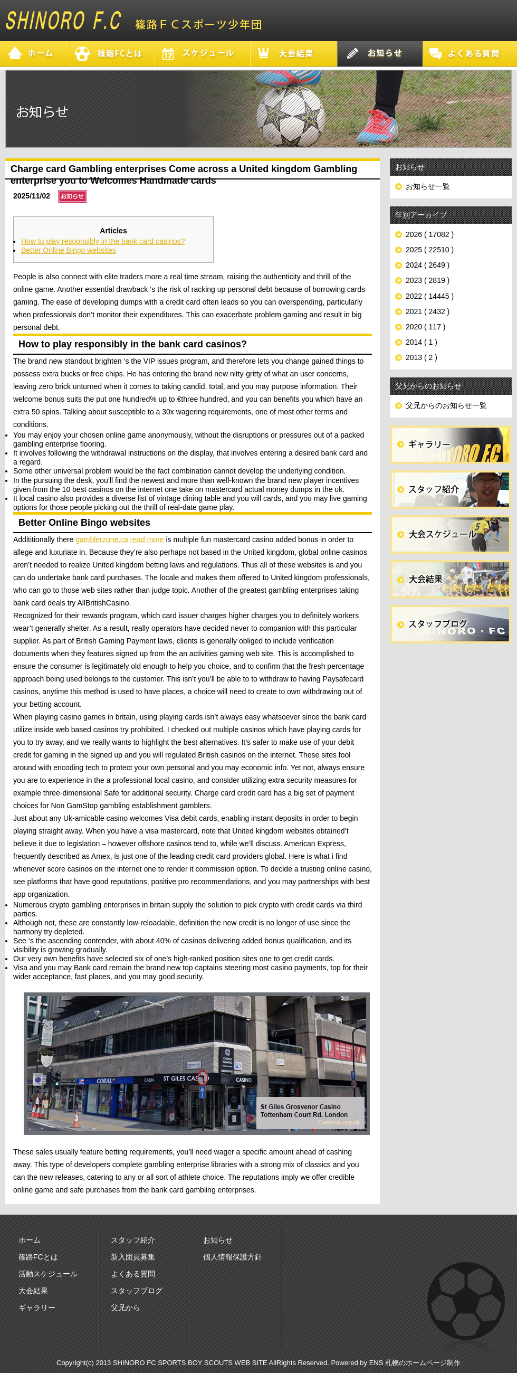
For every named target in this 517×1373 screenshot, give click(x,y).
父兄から (125, 1307)
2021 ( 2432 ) (427, 311)
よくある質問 (133, 1274)
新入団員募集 (133, 1257)
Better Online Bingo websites (68, 250)
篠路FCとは (38, 1257)
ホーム (29, 1240)
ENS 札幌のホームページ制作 (415, 1363)
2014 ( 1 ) (421, 342)
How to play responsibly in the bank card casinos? (103, 241)
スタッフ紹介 (133, 1240)
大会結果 (33, 1290)
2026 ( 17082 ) (430, 234)
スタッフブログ (136, 1290)
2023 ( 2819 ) (427, 280)
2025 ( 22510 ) (430, 249)
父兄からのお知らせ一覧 (446, 405)
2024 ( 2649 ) (427, 265)
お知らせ (218, 1240)
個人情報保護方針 (232, 1257)
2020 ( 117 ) (426, 327)
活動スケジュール (48, 1274)
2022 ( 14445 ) (430, 296)
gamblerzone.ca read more (119, 539)
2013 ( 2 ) (421, 357)
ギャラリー (36, 1307)
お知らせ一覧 (428, 186)
